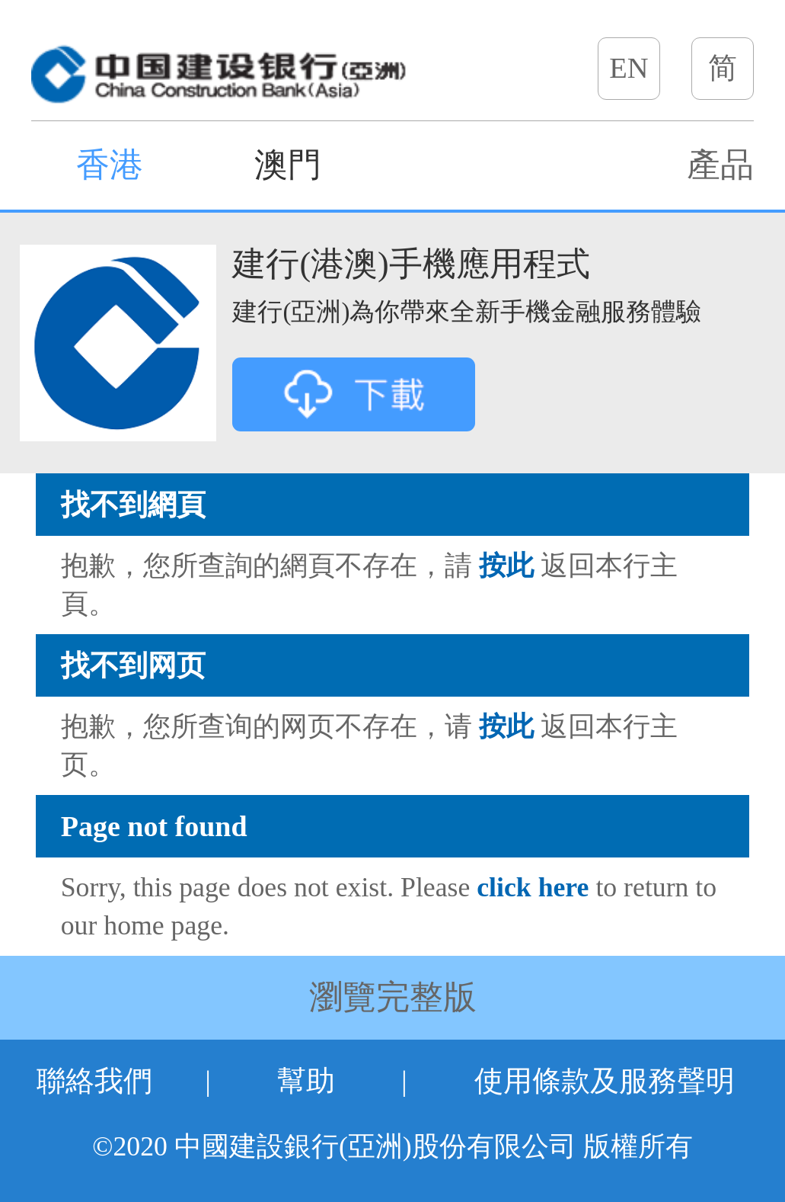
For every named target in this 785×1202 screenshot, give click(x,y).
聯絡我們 (94, 1081)
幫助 (306, 1081)
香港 (109, 165)
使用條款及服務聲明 (604, 1081)
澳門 (287, 165)
